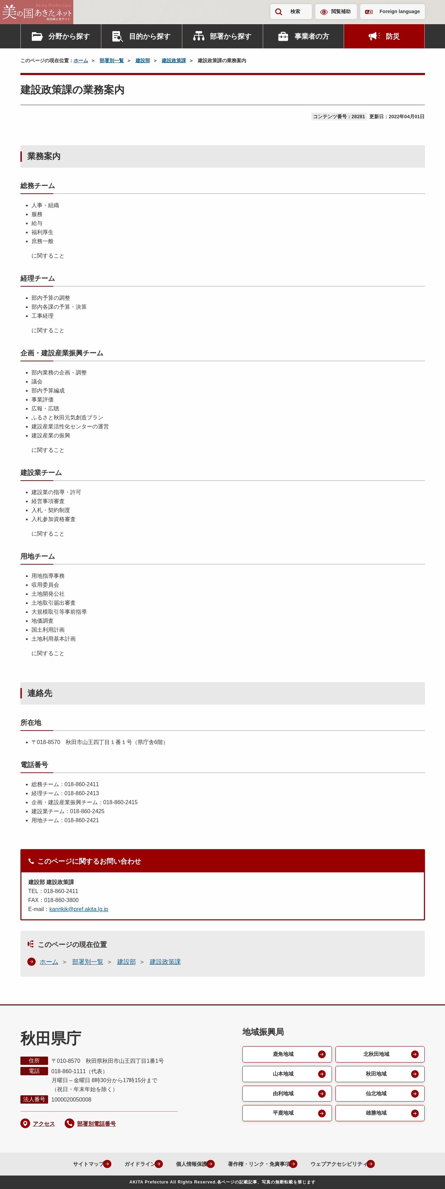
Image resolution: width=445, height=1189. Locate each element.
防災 (393, 36)
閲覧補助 (341, 11)
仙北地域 (376, 1094)
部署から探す (230, 36)
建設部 (143, 60)
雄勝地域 (376, 1114)
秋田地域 (376, 1074)
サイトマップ (77, 1164)
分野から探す (69, 36)
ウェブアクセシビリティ (343, 1164)
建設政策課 (174, 60)
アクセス (44, 1124)
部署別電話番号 (96, 1124)
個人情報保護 (186, 1164)
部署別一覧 (112, 60)
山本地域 (283, 1074)
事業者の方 (312, 36)
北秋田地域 (376, 1054)
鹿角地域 (283, 1054)
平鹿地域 (283, 1114)
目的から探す (149, 36)
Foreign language (400, 11)
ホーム (81, 60)
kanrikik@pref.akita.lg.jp (78, 909)
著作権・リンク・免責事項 (258, 1164)
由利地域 (283, 1094)
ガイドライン (132, 1164)
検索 (295, 11)
